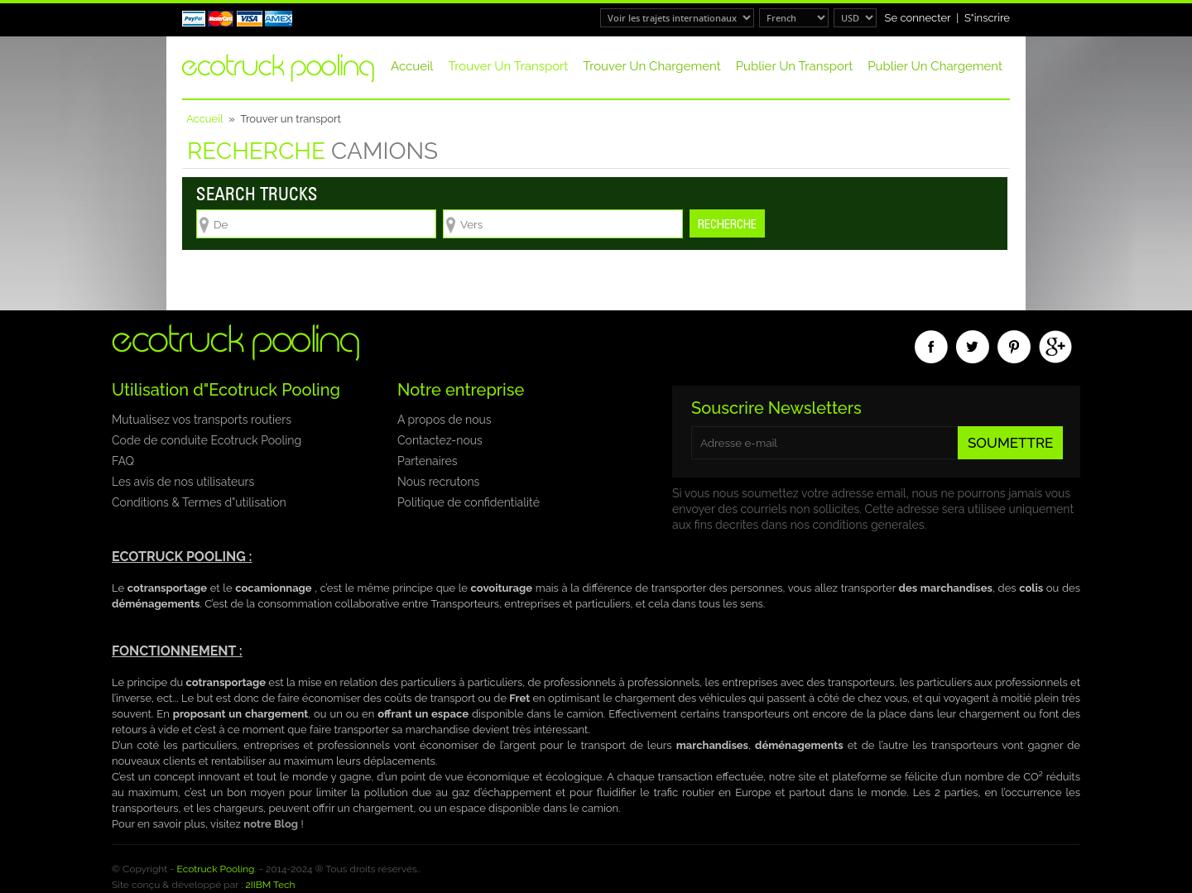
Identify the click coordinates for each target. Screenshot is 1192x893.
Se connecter (918, 18)
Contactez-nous (440, 440)
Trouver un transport (508, 66)
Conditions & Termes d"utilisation (199, 502)
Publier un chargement (935, 66)
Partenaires (427, 461)
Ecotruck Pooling (216, 869)
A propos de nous (444, 419)
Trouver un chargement (651, 66)
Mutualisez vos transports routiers (201, 419)
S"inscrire (987, 18)
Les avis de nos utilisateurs (183, 481)
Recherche (727, 224)
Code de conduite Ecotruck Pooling (206, 440)
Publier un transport (794, 66)
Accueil (412, 66)
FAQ (123, 461)
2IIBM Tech (271, 885)
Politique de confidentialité (468, 502)
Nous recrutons (438, 481)
